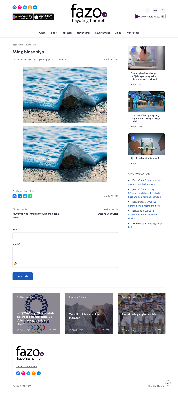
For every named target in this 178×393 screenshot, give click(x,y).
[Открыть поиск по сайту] (162, 10)
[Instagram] (20, 7)
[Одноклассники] (30, 7)
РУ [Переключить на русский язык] (147, 10)
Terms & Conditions (26, 366)
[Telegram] (35, 7)
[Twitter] (25, 7)
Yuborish (23, 276)
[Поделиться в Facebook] (15, 196)
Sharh (16, 243)
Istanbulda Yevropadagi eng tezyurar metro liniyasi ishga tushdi (145, 118)
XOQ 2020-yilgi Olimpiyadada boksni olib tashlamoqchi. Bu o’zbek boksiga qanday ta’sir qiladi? (35, 318)
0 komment (59, 59)
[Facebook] (15, 7)
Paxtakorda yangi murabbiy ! (139, 314)
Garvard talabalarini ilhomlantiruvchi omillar (143, 214)
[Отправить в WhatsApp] (30, 196)
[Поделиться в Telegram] (20, 196)
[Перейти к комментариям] (167, 383)
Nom (15, 229)
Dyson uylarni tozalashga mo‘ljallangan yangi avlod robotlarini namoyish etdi (144, 76)
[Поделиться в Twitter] (25, 196)
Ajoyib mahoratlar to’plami (145, 158)
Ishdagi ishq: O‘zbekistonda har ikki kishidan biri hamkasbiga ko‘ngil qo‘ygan (144, 193)
